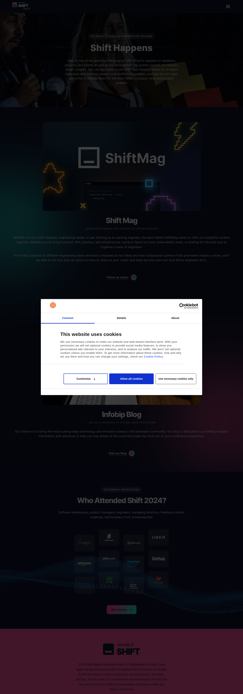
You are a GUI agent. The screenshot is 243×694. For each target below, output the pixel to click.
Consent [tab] (67, 317)
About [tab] (175, 317)
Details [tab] (121, 317)
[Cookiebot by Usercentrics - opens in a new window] (182, 306)
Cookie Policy (153, 356)
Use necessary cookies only (175, 378)
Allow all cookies (131, 378)
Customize (86, 378)
